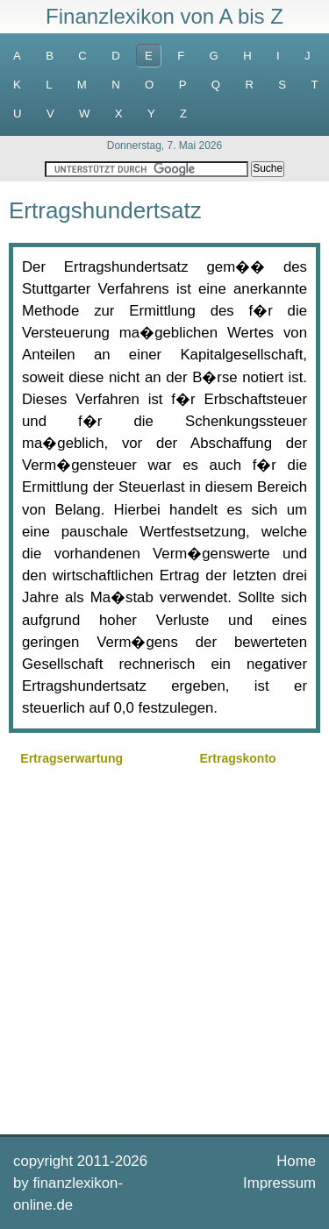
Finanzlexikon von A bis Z (164, 16)
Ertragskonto (238, 758)
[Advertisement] (164, 948)
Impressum (279, 1183)
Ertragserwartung (71, 758)
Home (296, 1161)
